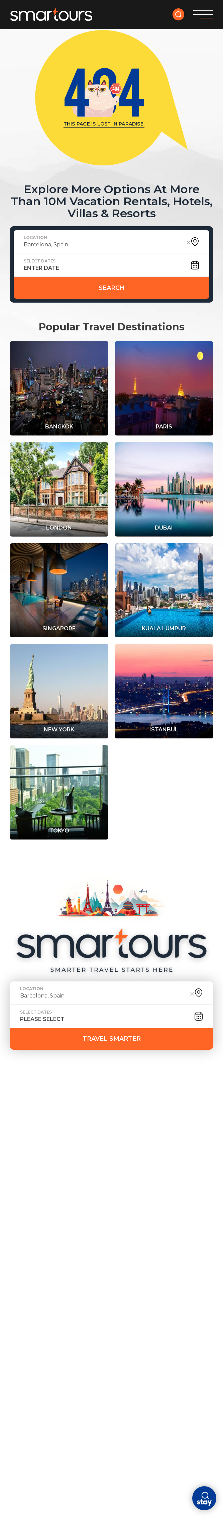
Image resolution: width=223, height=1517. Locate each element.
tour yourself (86, 1097)
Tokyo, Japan (28, 1194)
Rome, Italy (26, 1206)
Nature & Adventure (42, 1322)
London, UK (26, 1172)
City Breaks (166, 1144)
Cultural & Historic (42, 1233)
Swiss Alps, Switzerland (45, 1372)
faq (54, 1108)
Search (112, 288)
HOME (18, 1097)
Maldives (93, 1160)
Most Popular (33, 1144)
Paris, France (29, 1160)
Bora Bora (106, 1260)
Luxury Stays (112, 1233)
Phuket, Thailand (105, 1172)
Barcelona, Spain (173, 1172)
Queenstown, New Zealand (49, 1338)
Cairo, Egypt (27, 1283)
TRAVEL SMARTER (112, 1038)
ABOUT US (25, 1108)
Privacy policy (29, 1423)
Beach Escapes (103, 1144)
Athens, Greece (32, 1272)
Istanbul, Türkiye (35, 1260)
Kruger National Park (42, 1383)
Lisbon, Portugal (173, 1206)
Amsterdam (165, 1160)
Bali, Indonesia (101, 1183)
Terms (63, 1423)
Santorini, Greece (105, 1194)
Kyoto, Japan (28, 1249)
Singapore (163, 1194)
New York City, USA (36, 1183)
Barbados (94, 1206)
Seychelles (107, 1294)
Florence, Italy (32, 1294)
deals (45, 1097)
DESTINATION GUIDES (149, 1097)
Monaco (103, 1249)
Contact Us (87, 1108)
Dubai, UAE (162, 1183)
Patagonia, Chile (34, 1360)
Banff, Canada (30, 1349)
